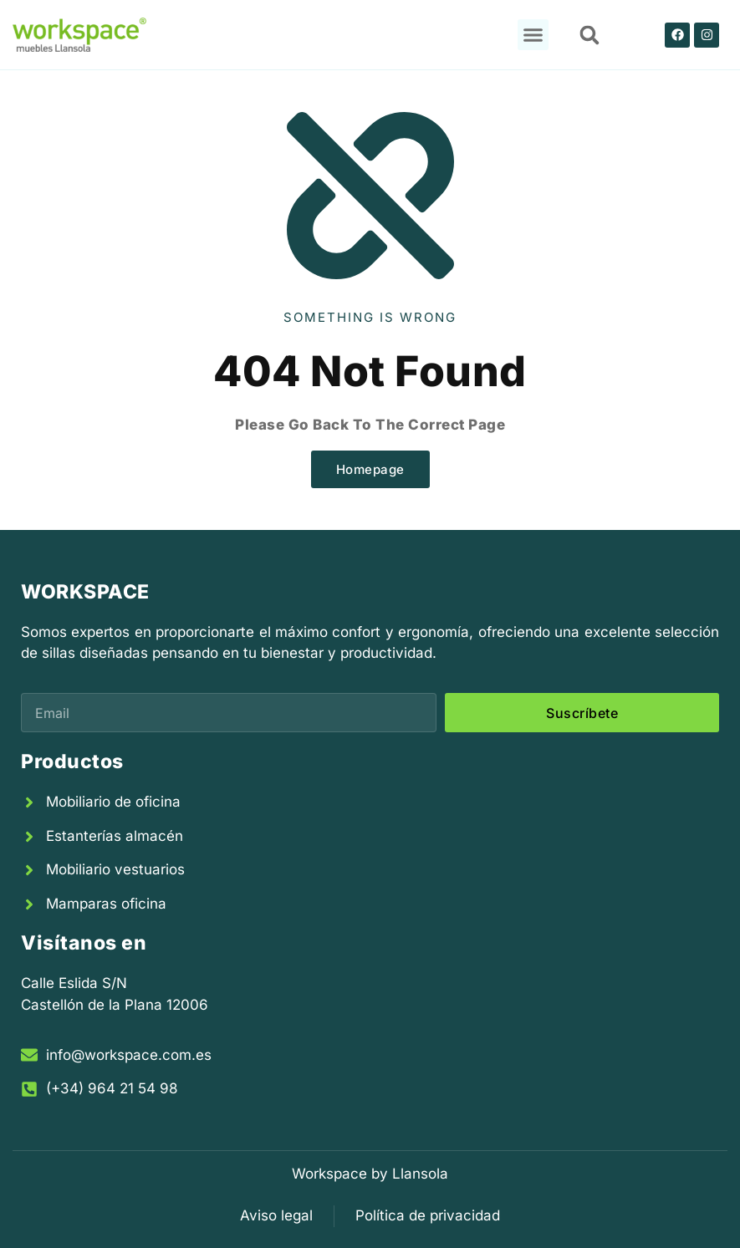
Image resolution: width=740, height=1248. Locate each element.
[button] (533, 35)
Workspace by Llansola (370, 1173)
